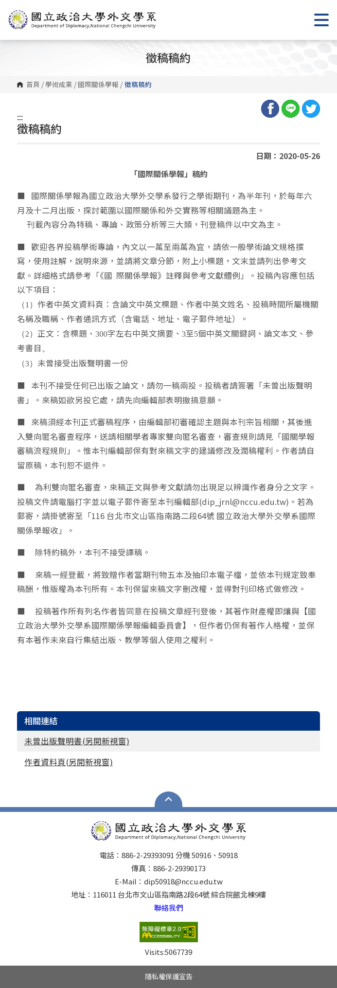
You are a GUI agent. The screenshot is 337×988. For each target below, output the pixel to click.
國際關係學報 (98, 84)
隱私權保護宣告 (169, 976)
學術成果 (58, 84)
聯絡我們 (168, 907)
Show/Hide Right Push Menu (321, 20)
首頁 (33, 84)
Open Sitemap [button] (168, 799)
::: (20, 117)
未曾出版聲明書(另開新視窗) (76, 741)
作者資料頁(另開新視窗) (68, 762)
